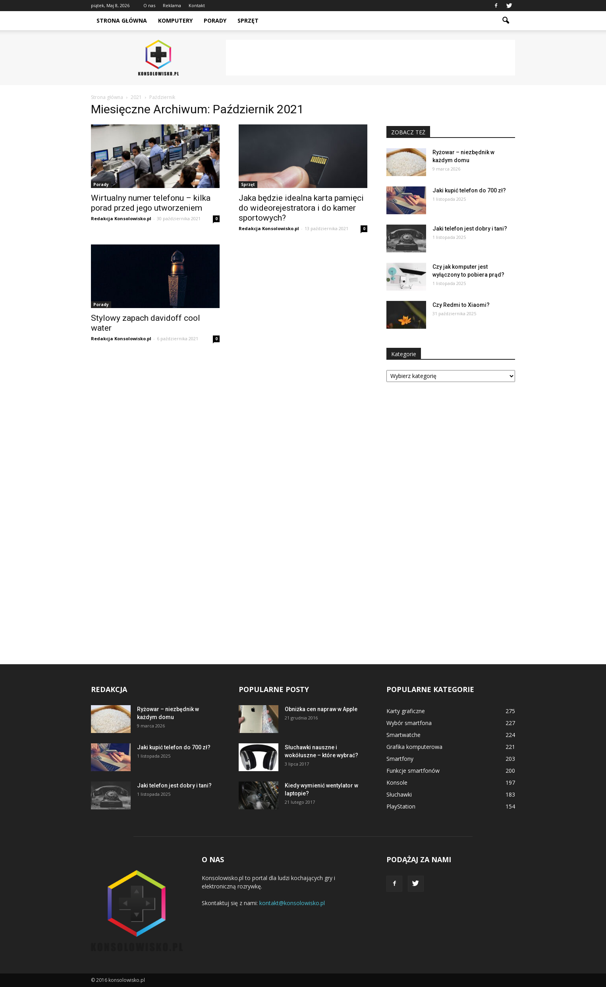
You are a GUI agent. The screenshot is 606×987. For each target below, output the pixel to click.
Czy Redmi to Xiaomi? (461, 305)
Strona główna (121, 20)
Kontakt (197, 5)
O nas (149, 5)
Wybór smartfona (409, 723)
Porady (215, 20)
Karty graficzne (405, 711)
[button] (505, 20)
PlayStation (400, 806)
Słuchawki (399, 794)
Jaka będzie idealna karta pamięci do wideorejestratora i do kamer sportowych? (301, 208)
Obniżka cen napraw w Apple (321, 709)
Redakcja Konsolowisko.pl (121, 218)
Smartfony (399, 758)
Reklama (172, 5)
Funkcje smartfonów (413, 770)
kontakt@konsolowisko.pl (292, 903)
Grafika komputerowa (414, 746)
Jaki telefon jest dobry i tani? (469, 228)
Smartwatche (403, 735)
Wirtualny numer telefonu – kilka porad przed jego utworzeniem (150, 203)
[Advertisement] (370, 58)
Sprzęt (248, 20)
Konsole (396, 782)
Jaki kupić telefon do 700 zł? (469, 190)
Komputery (175, 20)
